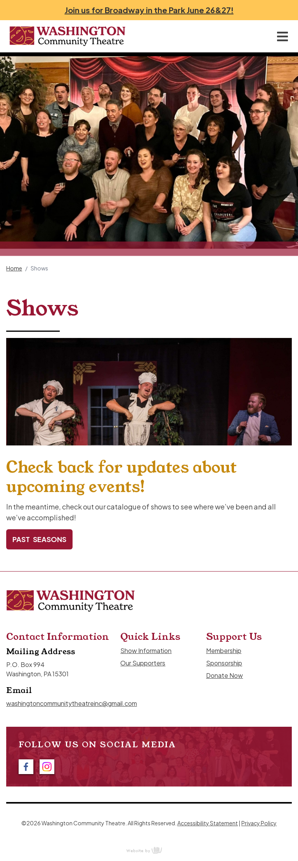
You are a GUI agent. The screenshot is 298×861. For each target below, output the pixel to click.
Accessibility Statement (207, 822)
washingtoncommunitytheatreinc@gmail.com (71, 703)
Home (14, 268)
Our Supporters (142, 663)
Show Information (146, 650)
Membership (223, 650)
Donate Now (224, 675)
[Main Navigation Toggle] (282, 36)
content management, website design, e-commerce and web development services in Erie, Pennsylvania (149, 850)
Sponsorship (224, 663)
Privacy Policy (259, 822)
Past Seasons (39, 539)
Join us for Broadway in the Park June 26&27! (149, 10)
